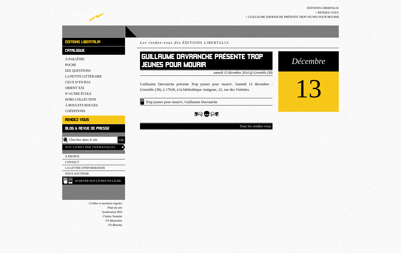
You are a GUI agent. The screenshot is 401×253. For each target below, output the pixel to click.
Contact (72, 162)
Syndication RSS (112, 212)
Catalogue (75, 50)
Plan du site (114, 207)
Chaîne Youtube (112, 216)
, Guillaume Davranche (181, 102)
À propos (72, 156)
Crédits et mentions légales (105, 203)
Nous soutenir (77, 173)
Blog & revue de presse (87, 128)
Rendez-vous (328, 12)
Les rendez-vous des (184, 42)
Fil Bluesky (115, 224)
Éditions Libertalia (323, 8)
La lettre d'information (85, 167)
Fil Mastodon (113, 220)
